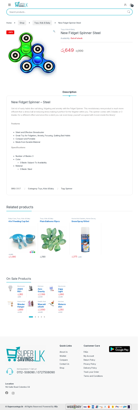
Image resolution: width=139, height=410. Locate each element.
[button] (31, 316)
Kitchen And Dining (42, 287)
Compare (64, 360)
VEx (56, 406)
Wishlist (63, 356)
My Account (89, 356)
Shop (22, 23)
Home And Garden (78, 218)
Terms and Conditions (93, 376)
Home (9, 23)
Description (69, 92)
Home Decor (90, 218)
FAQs (86, 352)
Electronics (21, 287)
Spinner (69, 188)
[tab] (69, 93)
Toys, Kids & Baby (42, 23)
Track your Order (91, 372)
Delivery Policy (90, 368)
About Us (64, 352)
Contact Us (64, 364)
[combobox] (66, 12)
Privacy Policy (90, 364)
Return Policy (89, 360)
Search (128, 12)
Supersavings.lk (15, 406)
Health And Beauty (42, 302)
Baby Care (12, 218)
